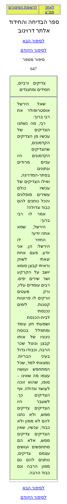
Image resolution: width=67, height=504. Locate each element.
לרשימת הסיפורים (22, 7)
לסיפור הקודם (34, 50)
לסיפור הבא (33, 40)
